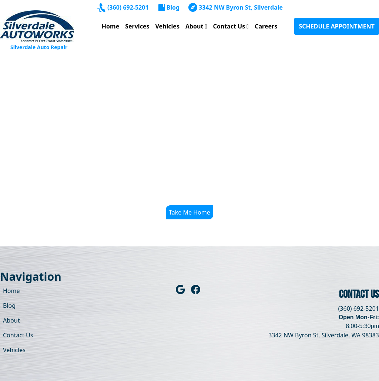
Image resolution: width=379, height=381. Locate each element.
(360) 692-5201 (128, 7)
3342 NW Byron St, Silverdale (241, 7)
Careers (266, 26)
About (194, 26)
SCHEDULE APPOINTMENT (337, 26)
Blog (173, 7)
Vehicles (167, 26)
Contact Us (229, 26)
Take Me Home (189, 212)
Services (137, 26)
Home (110, 26)
